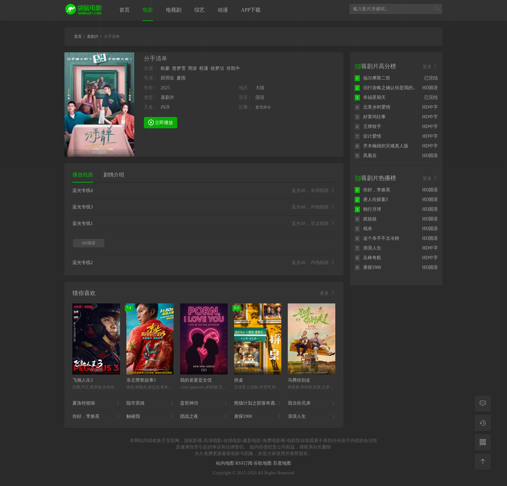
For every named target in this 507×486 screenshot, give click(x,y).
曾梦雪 (179, 68)
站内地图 (225, 463)
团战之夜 (204, 416)
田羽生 (167, 78)
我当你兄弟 (311, 403)
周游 (192, 68)
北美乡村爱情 (372, 107)
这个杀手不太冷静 (377, 238)
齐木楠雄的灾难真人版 (381, 145)
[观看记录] (483, 423)
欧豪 (165, 68)
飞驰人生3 (82, 380)
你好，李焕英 (96, 416)
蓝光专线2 (203, 262)
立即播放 (160, 122)
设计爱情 (368, 136)
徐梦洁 (217, 68)
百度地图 (282, 463)
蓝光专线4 (203, 190)
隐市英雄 (150, 403)
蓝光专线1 (203, 223)
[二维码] (483, 442)
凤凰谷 (366, 155)
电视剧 (173, 10)
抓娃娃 (366, 219)
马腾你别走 (299, 380)
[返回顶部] (483, 462)
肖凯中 (233, 68)
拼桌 (238, 380)
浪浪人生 (311, 416)
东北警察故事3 (141, 380)
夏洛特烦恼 (96, 403)
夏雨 (181, 78)
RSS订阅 (244, 463)
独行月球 (368, 209)
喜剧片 (167, 97)
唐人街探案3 (371, 199)
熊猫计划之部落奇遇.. (258, 403)
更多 (327, 293)
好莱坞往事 (370, 116)
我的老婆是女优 (196, 380)
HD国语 (88, 243)
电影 (148, 10)
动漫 (223, 10)
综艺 (199, 10)
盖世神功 (204, 403)
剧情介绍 (113, 174)
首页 (124, 10)
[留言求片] (483, 404)
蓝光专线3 (203, 207)
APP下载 (251, 10)
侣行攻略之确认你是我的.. (385, 87)
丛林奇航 (368, 257)
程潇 (203, 68)
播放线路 (82, 174)
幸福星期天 (370, 97)
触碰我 (150, 416)
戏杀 (363, 228)
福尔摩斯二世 (372, 78)
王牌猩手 (368, 126)
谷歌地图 (263, 463)
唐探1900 (258, 416)
